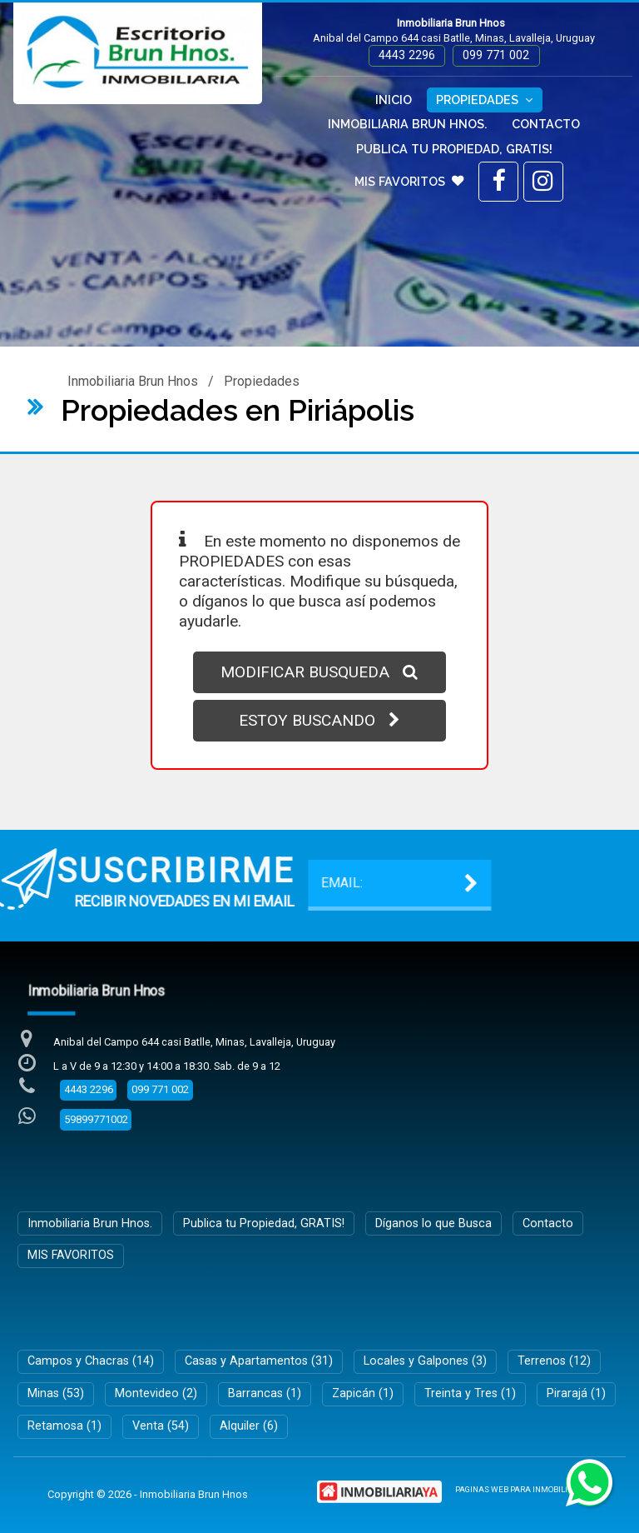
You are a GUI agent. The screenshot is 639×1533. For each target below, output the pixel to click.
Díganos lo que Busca (433, 1223)
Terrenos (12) (554, 1361)
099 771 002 (496, 55)
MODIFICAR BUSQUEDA (319, 672)
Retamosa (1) (64, 1426)
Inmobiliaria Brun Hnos (132, 381)
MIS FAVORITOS (408, 181)
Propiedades (484, 99)
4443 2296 (407, 55)
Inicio (393, 99)
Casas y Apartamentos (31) (259, 1361)
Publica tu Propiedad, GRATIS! (454, 149)
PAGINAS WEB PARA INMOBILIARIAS (523, 1489)
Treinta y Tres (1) (470, 1393)
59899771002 (96, 1119)
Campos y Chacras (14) (90, 1361)
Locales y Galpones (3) (425, 1361)
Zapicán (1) (363, 1393)
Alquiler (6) (249, 1426)
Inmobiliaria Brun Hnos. (408, 124)
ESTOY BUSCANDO (319, 720)
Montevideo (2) (156, 1393)
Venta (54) (160, 1426)
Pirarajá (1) (576, 1393)
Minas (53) (55, 1393)
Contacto (546, 124)
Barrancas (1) (264, 1393)
